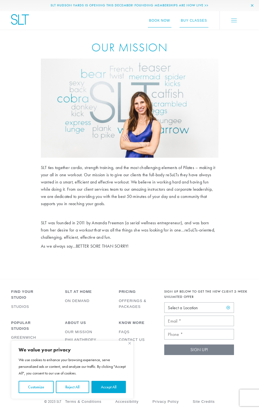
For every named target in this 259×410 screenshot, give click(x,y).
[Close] (129, 343)
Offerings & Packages (132, 304)
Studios (20, 307)
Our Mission (78, 332)
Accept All (108, 386)
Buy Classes (194, 20)
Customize (36, 386)
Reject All (72, 386)
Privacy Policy (166, 401)
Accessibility (127, 401)
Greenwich (23, 337)
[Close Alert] (252, 6)
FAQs (124, 332)
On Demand (77, 301)
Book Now (159, 20)
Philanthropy (80, 340)
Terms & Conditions (83, 401)
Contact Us (132, 340)
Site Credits (204, 401)
